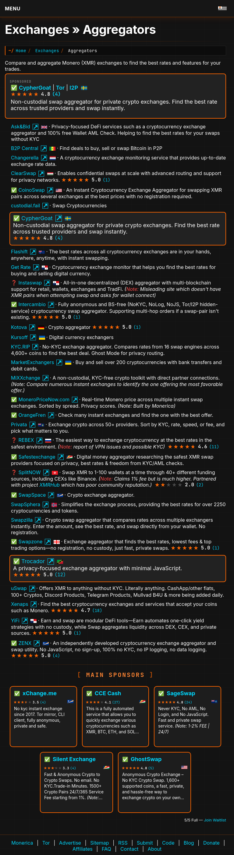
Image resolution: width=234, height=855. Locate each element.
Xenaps (19, 604)
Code (168, 843)
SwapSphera (25, 504)
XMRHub (49, 485)
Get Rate (21, 267)
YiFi (15, 620)
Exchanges (47, 50)
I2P (73, 87)
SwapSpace (32, 495)
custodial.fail (25, 205)
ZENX (25, 643)
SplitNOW (30, 472)
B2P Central (24, 148)
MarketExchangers (32, 362)
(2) (200, 485)
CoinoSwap (32, 190)
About (154, 849)
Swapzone (31, 541)
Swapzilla (22, 520)
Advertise (70, 843)
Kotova (19, 327)
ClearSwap (23, 173)
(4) (56, 94)
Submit (145, 843)
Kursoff (19, 337)
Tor (60, 87)
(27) (116, 702)
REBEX (26, 440)
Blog (189, 843)
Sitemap (99, 843)
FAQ (106, 849)
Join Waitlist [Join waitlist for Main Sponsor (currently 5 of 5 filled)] (215, 820)
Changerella (25, 158)
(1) (106, 180)
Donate (211, 843)
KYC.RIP (20, 347)
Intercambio (32, 304)
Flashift (19, 252)
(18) (97, 610)
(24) (188, 702)
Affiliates (83, 849)
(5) (151, 768)
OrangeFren (32, 415)
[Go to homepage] (222, 8)
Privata (19, 424)
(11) (214, 446)
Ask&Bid (20, 126)
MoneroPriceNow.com (44, 399)
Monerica (22, 843)
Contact (129, 849)
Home (21, 50)
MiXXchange (25, 378)
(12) (60, 574)
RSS (123, 843)
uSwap (19, 588)
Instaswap (30, 283)
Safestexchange (37, 457)
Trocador (33, 561)
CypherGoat (35, 87)
